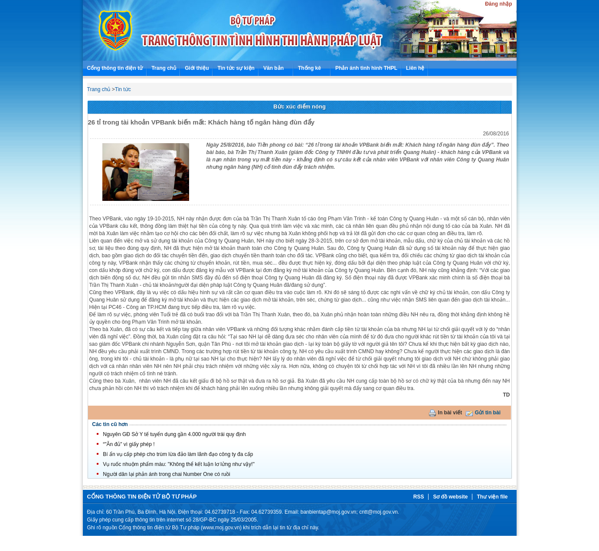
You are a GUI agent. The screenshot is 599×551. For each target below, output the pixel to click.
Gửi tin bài (488, 413)
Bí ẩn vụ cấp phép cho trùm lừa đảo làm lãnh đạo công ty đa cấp (178, 454)
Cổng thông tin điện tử (115, 68)
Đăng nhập (498, 4)
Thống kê (309, 68)
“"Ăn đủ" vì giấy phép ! (128, 444)
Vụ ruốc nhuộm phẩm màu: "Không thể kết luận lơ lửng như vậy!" (179, 464)
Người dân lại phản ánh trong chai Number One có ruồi (166, 474)
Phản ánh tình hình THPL (366, 68)
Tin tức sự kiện (235, 68)
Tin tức (123, 89)
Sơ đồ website (450, 497)
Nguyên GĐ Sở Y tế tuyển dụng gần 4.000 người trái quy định (174, 434)
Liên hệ (415, 68)
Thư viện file (492, 497)
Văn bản (273, 68)
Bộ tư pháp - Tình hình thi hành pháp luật (114, 30)
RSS (418, 497)
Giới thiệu (197, 68)
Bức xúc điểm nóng (299, 106)
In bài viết (450, 413)
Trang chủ (163, 68)
